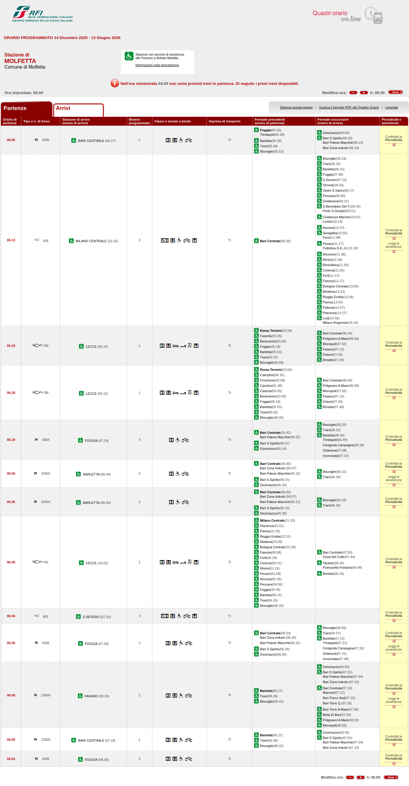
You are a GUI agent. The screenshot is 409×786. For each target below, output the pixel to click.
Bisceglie (266, 151)
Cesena (328, 270)
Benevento (268, 341)
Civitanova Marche (336, 217)
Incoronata (330, 455)
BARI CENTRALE (91, 141)
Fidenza (328, 307)
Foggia (328, 174)
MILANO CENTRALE (92, 241)
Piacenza (330, 313)
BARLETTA (91, 474)
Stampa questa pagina (296, 107)
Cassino (266, 385)
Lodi (326, 318)
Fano (326, 237)
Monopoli (329, 344)
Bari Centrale (332, 333)
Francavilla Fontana (337, 567)
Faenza (328, 281)
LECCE (92, 346)
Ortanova (330, 450)
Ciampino (267, 375)
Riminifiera (330, 265)
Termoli (328, 185)
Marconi (328, 692)
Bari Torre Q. (332, 703)
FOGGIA (91, 440)
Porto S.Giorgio (334, 211)
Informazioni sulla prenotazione (157, 65)
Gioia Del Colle (334, 557)
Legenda (391, 107)
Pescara (329, 196)
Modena (329, 291)
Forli (326, 275)
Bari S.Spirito (332, 138)
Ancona (328, 227)
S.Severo (330, 180)
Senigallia (330, 233)
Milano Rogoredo (335, 322)
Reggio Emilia (333, 297)
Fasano (328, 349)
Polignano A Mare (336, 338)
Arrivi (63, 108)
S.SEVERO (92, 617)
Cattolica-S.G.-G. (335, 248)
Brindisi (328, 360)
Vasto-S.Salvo (333, 190)
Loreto (327, 221)
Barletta (265, 141)
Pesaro (328, 243)
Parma (328, 302)
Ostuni (327, 354)
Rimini (327, 259)
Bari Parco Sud (334, 698)
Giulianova (330, 201)
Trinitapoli (267, 134)
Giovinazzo (331, 133)
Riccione (329, 254)
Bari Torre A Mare (335, 709)
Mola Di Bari (332, 715)
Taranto (328, 563)
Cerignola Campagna (338, 445)
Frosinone (267, 380)
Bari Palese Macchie (338, 142)
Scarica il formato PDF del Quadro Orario (349, 107)
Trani (263, 146)
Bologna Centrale (335, 286)
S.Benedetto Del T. (336, 206)
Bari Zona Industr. (336, 148)
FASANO (92, 696)
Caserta (265, 336)
